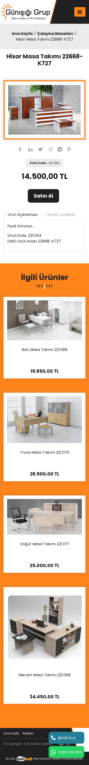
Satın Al (43, 195)
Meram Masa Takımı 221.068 (45, 675)
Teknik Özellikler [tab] (61, 214)
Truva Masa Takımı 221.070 (44, 452)
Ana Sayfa (22, 33)
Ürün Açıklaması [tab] (22, 214)
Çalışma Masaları (55, 33)
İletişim (28, 733)
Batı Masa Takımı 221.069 (44, 349)
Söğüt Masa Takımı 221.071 (44, 544)
